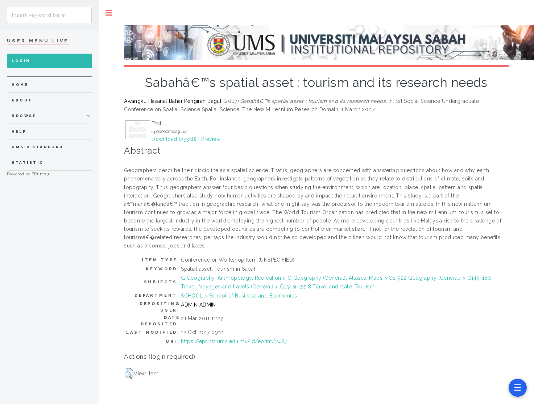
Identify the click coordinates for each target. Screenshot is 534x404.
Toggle (109, 13)
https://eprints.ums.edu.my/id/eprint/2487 (234, 341)
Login (21, 61)
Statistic (28, 162)
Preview (210, 139)
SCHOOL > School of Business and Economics (239, 296)
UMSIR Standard (38, 147)
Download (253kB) (174, 139)
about (22, 100)
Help (19, 131)
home (20, 85)
